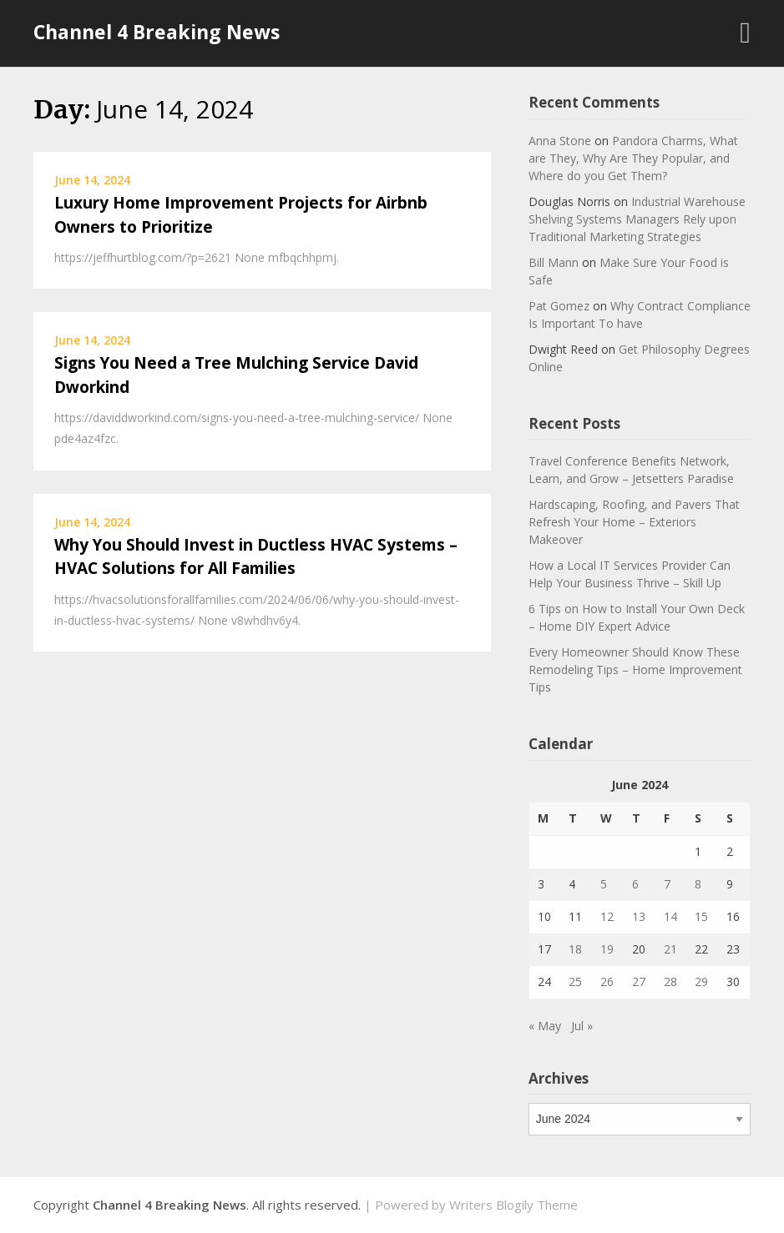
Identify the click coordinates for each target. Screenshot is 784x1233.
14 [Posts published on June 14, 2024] (670, 916)
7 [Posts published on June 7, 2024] (667, 884)
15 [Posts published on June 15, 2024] (701, 916)
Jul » (582, 1026)
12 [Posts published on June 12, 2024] (607, 916)
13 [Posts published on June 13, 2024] (638, 916)
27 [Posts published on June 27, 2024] (638, 981)
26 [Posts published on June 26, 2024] (607, 981)
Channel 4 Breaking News (156, 31)
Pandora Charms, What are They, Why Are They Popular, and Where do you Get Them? (633, 158)
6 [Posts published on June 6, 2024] (635, 884)
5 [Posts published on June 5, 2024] (603, 884)
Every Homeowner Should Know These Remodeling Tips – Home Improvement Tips (635, 669)
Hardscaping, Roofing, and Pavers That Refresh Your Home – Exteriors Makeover (634, 521)
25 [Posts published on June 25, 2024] (575, 981)
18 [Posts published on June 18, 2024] (575, 949)
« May (545, 1026)
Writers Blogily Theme (513, 1204)
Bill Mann (554, 262)
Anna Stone (560, 140)
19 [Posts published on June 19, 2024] (607, 949)
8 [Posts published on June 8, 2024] (698, 884)
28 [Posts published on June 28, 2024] (670, 981)
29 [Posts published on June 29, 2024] (701, 981)
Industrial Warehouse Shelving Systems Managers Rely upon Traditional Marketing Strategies (637, 219)
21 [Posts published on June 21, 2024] (670, 949)
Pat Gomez (559, 306)
